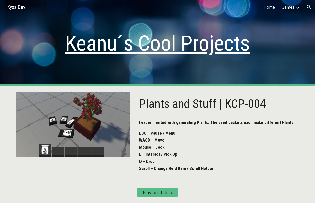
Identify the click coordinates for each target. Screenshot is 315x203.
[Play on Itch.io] (157, 192)
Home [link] (269, 7)
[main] (157, 43)
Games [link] (288, 7)
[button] (309, 7)
